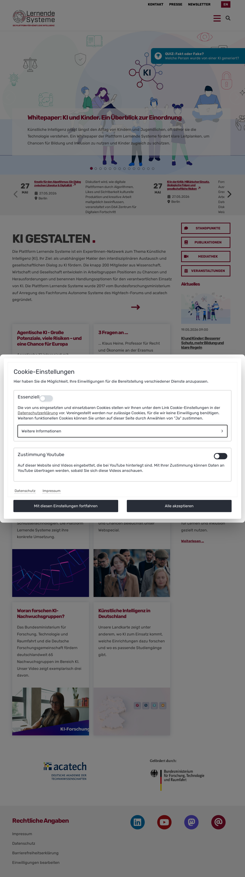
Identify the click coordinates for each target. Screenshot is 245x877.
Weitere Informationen (41, 431)
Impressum (52, 491)
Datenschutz (25, 491)
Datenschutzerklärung (38, 413)
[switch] (220, 456)
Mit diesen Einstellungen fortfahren (66, 506)
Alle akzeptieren (179, 506)
